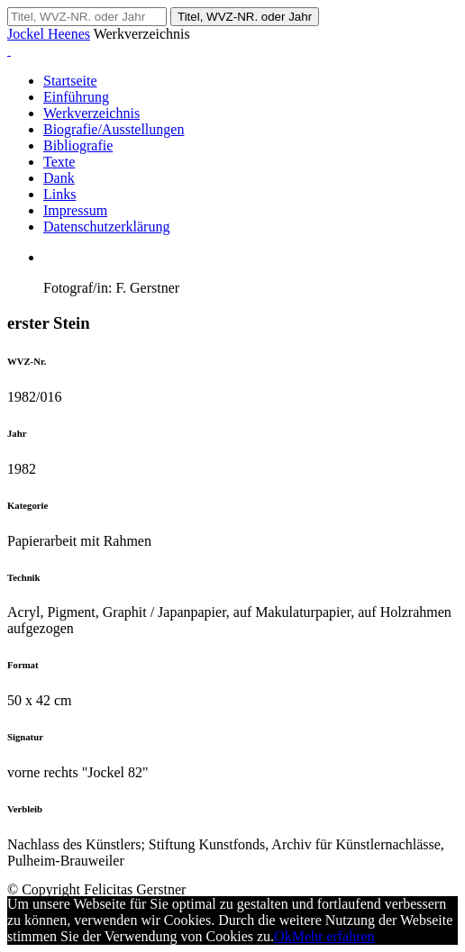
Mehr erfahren (333, 936)
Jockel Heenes (48, 33)
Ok (283, 936)
